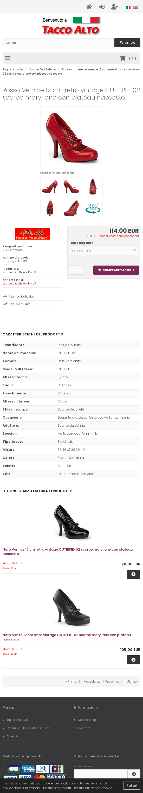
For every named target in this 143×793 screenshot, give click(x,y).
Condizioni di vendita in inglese (26, 728)
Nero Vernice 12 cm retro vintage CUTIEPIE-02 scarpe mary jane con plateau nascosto (68, 551)
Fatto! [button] (132, 785)
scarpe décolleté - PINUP (19, 284)
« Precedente (91, 681)
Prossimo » (113, 681)
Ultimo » (133, 681)
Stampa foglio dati (22, 297)
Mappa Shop (85, 720)
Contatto (82, 728)
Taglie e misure (20, 304)
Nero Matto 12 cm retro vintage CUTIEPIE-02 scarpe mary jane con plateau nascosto (67, 637)
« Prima (71, 681)
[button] (104, 250)
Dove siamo (13, 736)
